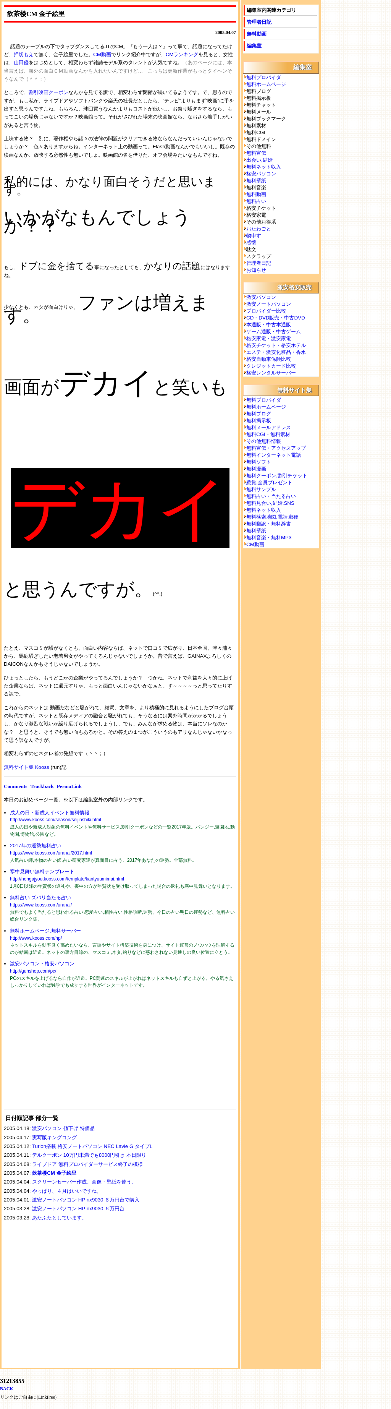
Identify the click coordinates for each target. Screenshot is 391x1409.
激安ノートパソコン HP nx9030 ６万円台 (78, 1208)
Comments (15, 786)
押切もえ (24, 54)
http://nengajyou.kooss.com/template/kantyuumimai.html (67, 879)
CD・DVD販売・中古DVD (275, 318)
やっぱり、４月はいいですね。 (67, 1191)
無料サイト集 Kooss (26, 767)
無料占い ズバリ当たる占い (40, 897)
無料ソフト (258, 462)
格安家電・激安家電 (268, 338)
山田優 (21, 62)
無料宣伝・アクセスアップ (276, 448)
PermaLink (69, 786)
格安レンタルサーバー (271, 373)
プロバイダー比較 (266, 311)
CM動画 (102, 54)
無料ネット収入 (263, 167)
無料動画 (257, 34)
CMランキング (182, 54)
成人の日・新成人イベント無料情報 (49, 813)
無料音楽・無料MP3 (268, 537)
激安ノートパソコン (268, 304)
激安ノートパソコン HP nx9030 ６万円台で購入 (85, 1200)
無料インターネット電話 (273, 455)
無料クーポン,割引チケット (276, 475)
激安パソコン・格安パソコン (42, 963)
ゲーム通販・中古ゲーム (273, 331)
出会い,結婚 (259, 160)
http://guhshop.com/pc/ (33, 971)
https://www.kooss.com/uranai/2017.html (51, 853)
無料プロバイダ (263, 77)
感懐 (251, 242)
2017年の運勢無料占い (35, 845)
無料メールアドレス (268, 427)
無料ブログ (258, 414)
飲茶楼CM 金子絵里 (54, 1173)
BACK (6, 1388)
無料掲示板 (258, 420)
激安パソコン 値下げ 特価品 (63, 1128)
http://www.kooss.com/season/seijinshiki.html (55, 819)
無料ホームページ (266, 84)
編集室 (254, 46)
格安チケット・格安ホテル (276, 345)
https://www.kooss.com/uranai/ (41, 905)
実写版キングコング (54, 1137)
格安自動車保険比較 (268, 359)
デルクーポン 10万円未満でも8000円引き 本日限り (89, 1155)
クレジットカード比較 (271, 366)
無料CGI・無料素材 (268, 434)
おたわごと (258, 229)
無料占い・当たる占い (271, 496)
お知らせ (256, 270)
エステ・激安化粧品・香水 (276, 352)
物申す (253, 235)
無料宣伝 (256, 153)
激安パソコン (261, 297)
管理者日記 (259, 22)
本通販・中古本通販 (268, 325)
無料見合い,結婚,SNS (270, 503)
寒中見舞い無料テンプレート (42, 871)
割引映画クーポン (48, 92)
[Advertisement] (61, 1053)
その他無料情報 (263, 441)
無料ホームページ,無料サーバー (45, 931)
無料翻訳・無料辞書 (268, 524)
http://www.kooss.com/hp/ (36, 938)
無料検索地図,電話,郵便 (272, 517)
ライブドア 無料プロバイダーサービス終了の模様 (87, 1164)
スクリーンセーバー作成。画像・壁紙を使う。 (84, 1182)
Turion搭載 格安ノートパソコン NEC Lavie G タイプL (92, 1146)
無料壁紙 (256, 180)
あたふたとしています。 (59, 1218)
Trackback (41, 786)
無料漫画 (256, 469)
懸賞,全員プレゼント (269, 482)
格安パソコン (261, 174)
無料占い (256, 201)
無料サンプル (261, 489)
